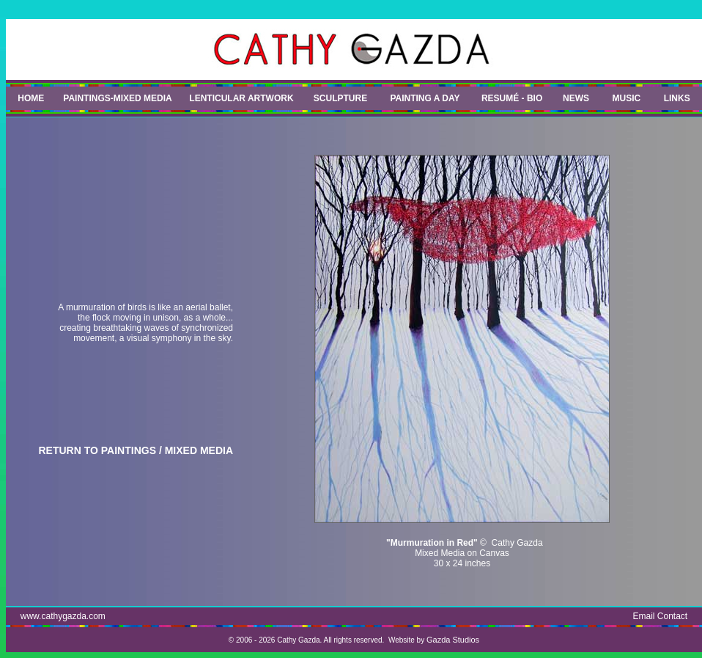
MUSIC (627, 98)
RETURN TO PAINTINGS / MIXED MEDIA (136, 450)
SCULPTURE (340, 98)
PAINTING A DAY (424, 98)
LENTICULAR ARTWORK (241, 98)
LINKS (677, 98)
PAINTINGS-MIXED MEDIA (117, 98)
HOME (31, 98)
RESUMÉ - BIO (511, 98)
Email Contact (660, 616)
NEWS (576, 98)
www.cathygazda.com (63, 616)
